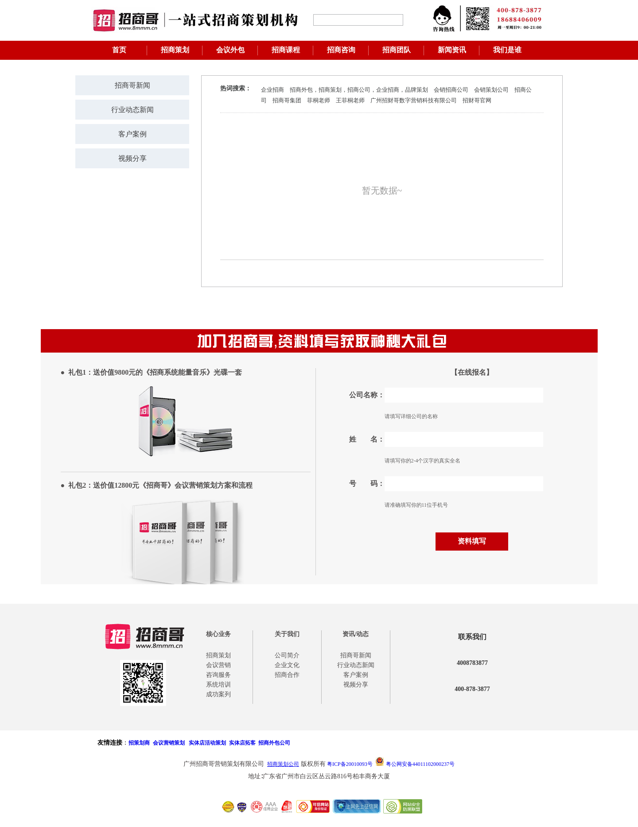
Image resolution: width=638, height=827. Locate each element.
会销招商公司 (451, 89)
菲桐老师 (318, 100)
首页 (119, 50)
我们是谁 (507, 50)
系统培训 (218, 684)
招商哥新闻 (132, 85)
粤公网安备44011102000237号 (420, 764)
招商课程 (286, 50)
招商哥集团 (286, 100)
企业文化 (287, 665)
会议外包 (230, 50)
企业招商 (272, 89)
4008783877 (472, 663)
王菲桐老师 (350, 100)
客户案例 (132, 134)
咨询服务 (218, 675)
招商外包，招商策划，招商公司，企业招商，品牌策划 (359, 89)
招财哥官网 (477, 100)
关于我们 (287, 634)
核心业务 (218, 634)
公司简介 (287, 655)
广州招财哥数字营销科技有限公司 (413, 100)
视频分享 (132, 158)
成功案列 (218, 694)
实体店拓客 (242, 743)
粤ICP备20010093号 (350, 764)
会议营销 (218, 665)
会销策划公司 (491, 89)
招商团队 (396, 50)
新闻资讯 (452, 50)
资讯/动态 (355, 634)
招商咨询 (341, 50)
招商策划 (175, 50)
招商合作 (287, 675)
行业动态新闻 (132, 109)
